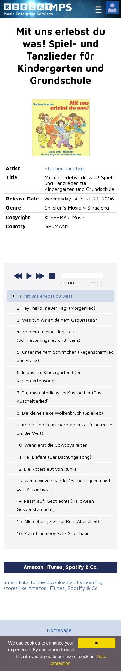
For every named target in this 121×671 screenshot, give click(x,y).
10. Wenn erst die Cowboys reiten (52, 445)
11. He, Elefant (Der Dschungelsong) (54, 457)
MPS (60, 6)
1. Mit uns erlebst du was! (45, 296)
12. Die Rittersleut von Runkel (47, 468)
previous (18, 275)
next (40, 275)
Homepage (59, 630)
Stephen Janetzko (65, 168)
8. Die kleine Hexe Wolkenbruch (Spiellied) (60, 412)
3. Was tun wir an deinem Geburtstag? (57, 319)
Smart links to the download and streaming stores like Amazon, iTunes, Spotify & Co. (53, 585)
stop (52, 275)
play (29, 275)
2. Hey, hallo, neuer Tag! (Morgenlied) (56, 308)
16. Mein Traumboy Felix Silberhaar (53, 533)
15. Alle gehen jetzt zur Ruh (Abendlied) (58, 521)
